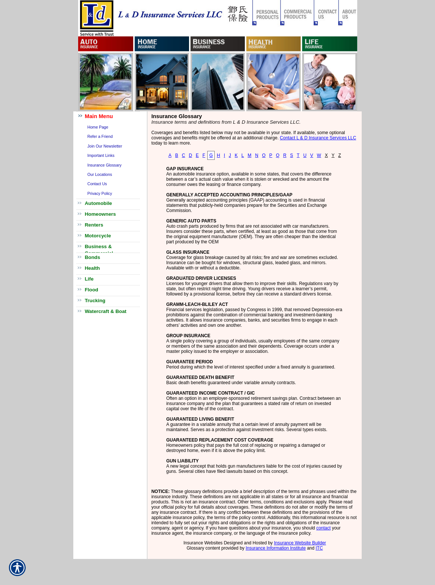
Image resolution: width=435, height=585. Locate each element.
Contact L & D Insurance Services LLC (318, 137)
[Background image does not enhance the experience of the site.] (110, 116)
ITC (319, 548)
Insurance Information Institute (276, 548)
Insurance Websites (203, 543)
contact (323, 528)
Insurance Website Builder (300, 543)
